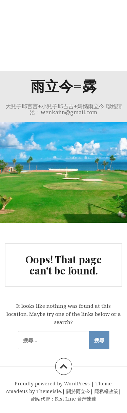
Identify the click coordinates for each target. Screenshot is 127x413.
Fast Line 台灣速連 (75, 398)
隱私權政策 (106, 391)
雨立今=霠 (63, 85)
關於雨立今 (78, 391)
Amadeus (17, 391)
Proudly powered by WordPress (52, 383)
